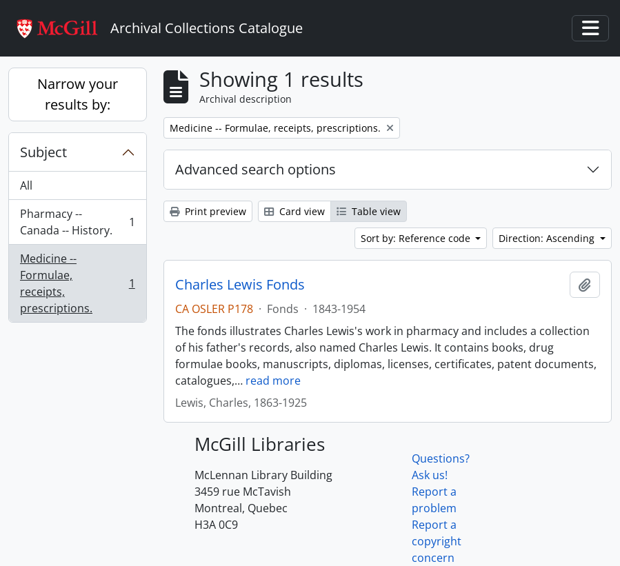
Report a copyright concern (436, 541)
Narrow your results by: (77, 94)
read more (273, 380)
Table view (369, 211)
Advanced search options (255, 169)
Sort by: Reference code (417, 238)
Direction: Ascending (548, 238)
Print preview (208, 211)
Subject (43, 152)
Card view (294, 211)
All (26, 185)
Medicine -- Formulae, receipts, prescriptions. (77, 283)
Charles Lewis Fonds (240, 284)
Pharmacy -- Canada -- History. (77, 222)
